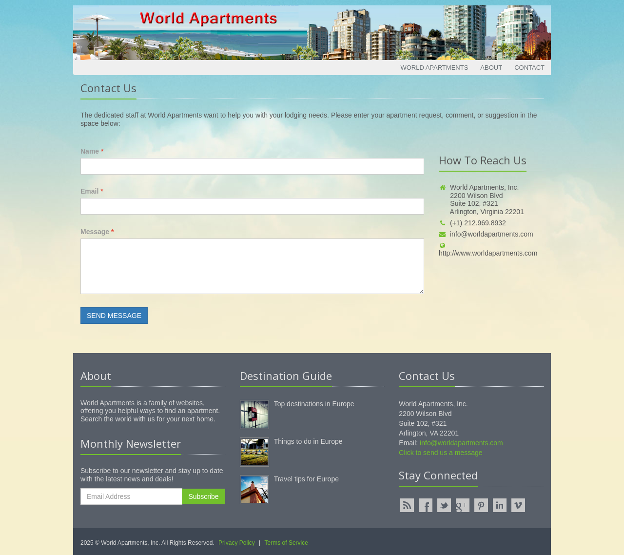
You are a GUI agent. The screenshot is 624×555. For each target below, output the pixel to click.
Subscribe (203, 496)
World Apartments (434, 67)
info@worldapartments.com (486, 234)
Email (91, 191)
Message (97, 232)
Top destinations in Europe (314, 404)
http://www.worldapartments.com (488, 250)
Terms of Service (286, 542)
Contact (529, 67)
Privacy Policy (236, 542)
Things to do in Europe (308, 441)
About (491, 67)
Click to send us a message (440, 452)
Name (91, 151)
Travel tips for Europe (306, 479)
